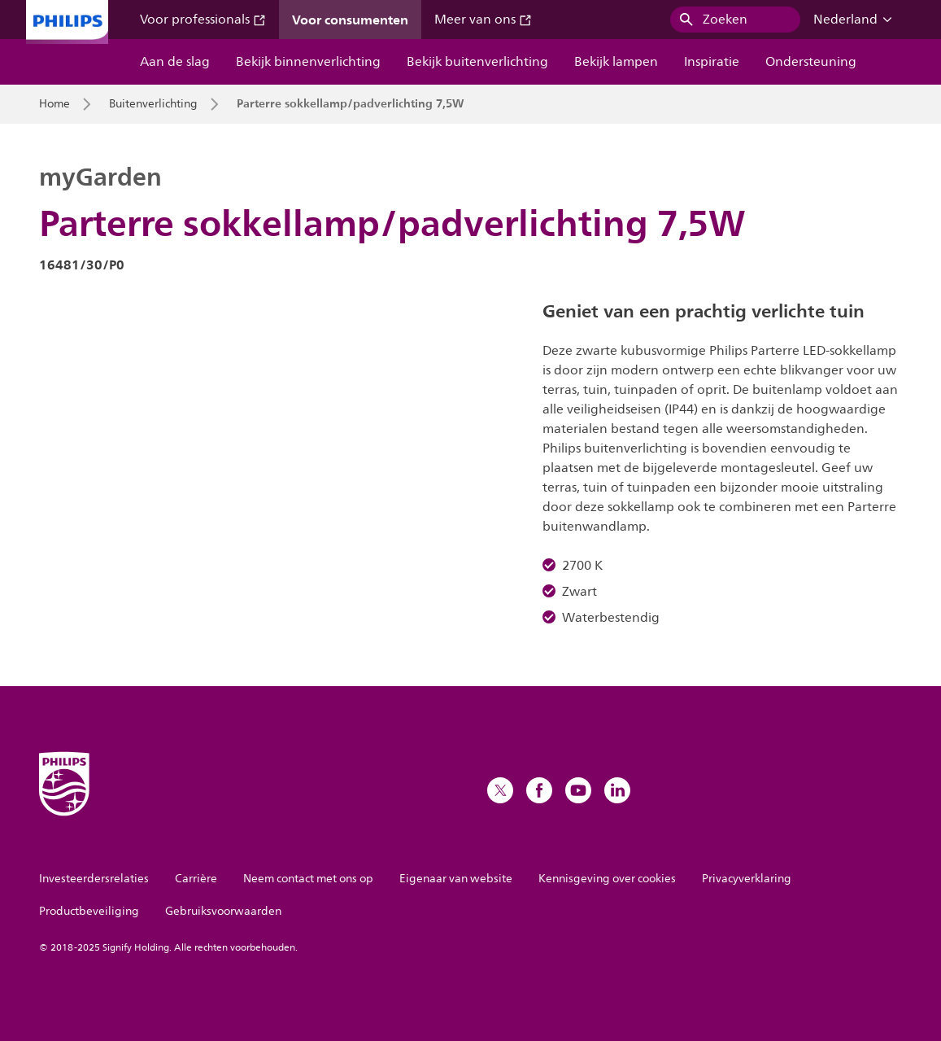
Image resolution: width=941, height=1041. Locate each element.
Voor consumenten (350, 19)
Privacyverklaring (746, 878)
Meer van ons (483, 19)
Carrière (196, 878)
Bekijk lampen (616, 61)
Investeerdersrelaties (94, 878)
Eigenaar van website (455, 878)
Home (54, 104)
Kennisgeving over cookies (607, 878)
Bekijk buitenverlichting (477, 61)
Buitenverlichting (153, 104)
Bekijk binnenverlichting (308, 61)
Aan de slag (175, 61)
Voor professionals (203, 19)
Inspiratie (711, 61)
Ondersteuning (810, 61)
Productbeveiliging (89, 911)
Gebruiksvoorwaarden (223, 911)
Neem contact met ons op (308, 878)
